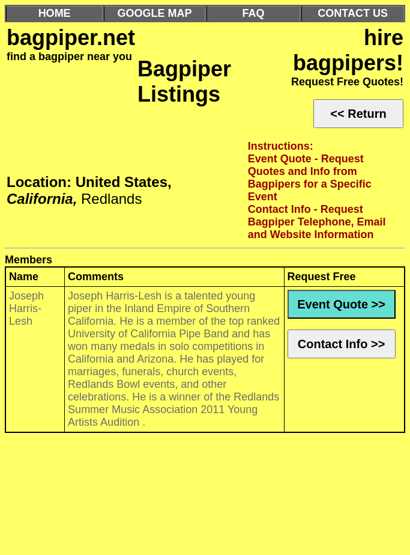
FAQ (254, 13)
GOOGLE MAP (155, 13)
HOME (54, 13)
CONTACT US (353, 13)
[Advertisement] (205, 497)
